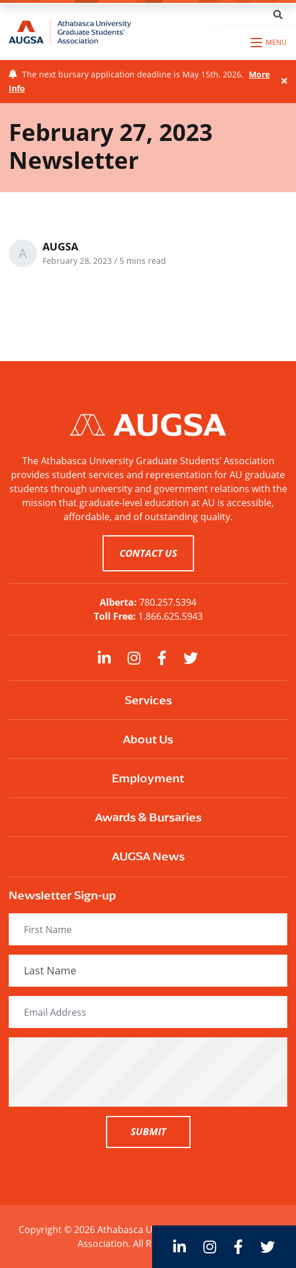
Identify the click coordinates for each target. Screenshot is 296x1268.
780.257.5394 (167, 602)
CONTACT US (148, 553)
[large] (104, 658)
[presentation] (148, 1071)
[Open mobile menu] (269, 42)
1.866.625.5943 (170, 616)
